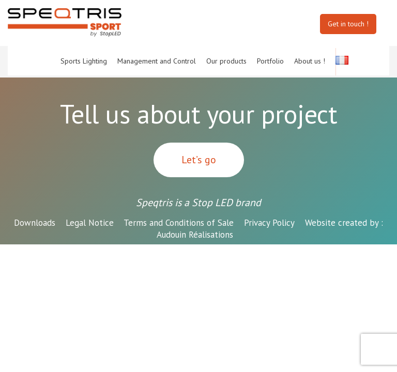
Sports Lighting (83, 61)
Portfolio (270, 61)
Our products (226, 61)
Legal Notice (90, 222)
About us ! (309, 61)
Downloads (34, 222)
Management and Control (156, 61)
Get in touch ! (348, 23)
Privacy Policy (269, 222)
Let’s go (198, 159)
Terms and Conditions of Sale (179, 222)
